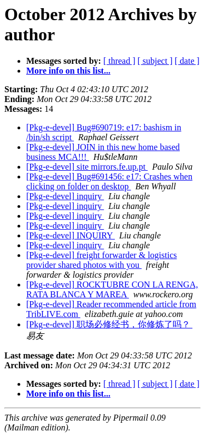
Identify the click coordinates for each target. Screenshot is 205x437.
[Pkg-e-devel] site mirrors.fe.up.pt (87, 166)
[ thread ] (119, 60)
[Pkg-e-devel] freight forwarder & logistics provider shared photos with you (101, 260)
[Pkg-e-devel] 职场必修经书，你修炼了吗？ (109, 324)
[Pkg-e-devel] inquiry (65, 196)
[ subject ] (155, 60)
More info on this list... (68, 70)
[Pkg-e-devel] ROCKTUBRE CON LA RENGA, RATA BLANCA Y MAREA (112, 289)
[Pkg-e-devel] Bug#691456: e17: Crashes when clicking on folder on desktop (109, 181)
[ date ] (187, 60)
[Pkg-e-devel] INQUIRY (70, 235)
